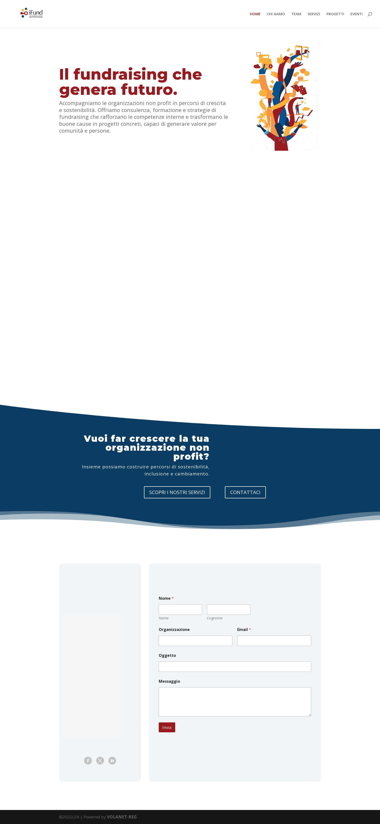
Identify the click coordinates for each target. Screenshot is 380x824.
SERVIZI (314, 14)
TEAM (296, 14)
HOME (255, 14)
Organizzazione (174, 629)
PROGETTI (335, 14)
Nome (164, 618)
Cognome (214, 618)
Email (244, 629)
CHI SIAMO (276, 14)
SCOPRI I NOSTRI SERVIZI (177, 492)
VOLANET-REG (122, 817)
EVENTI (356, 14)
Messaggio (169, 681)
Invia (167, 727)
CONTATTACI (245, 492)
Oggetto (167, 655)
